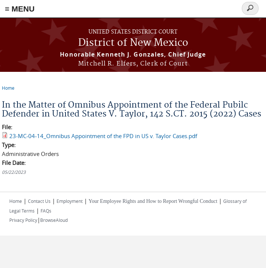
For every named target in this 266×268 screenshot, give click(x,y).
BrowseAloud (54, 220)
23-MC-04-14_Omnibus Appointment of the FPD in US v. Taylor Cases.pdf (103, 136)
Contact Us (39, 201)
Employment (70, 201)
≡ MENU (20, 8)
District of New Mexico (133, 43)
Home (8, 88)
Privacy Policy (23, 220)
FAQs (46, 211)
